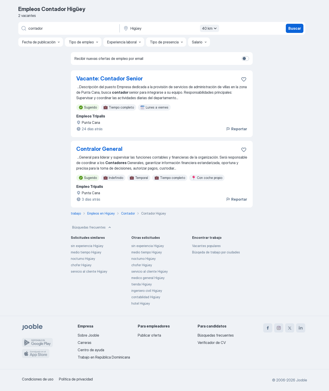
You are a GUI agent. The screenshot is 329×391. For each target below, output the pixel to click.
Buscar (294, 28)
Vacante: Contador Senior (109, 78)
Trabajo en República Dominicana (104, 357)
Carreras (84, 342)
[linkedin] (300, 327)
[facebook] (267, 327)
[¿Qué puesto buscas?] (68, 28)
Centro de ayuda (91, 350)
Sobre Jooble (88, 335)
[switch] (245, 58)
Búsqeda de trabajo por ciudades (216, 252)
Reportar (236, 129)
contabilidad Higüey (145, 297)
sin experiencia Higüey (87, 246)
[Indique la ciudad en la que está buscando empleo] (170, 28)
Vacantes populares (206, 246)
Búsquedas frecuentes (92, 227)
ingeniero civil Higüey (146, 291)
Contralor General (99, 149)
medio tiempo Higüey (86, 252)
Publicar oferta (149, 335)
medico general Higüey (147, 278)
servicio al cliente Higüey (89, 271)
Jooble (301, 380)
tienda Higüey (141, 284)
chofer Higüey (81, 265)
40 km (210, 28)
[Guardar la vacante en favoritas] (244, 79)
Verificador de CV (212, 342)
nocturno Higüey (83, 259)
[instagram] (278, 327)
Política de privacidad (76, 379)
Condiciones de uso (37, 379)
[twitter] (289, 327)
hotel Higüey (140, 303)
